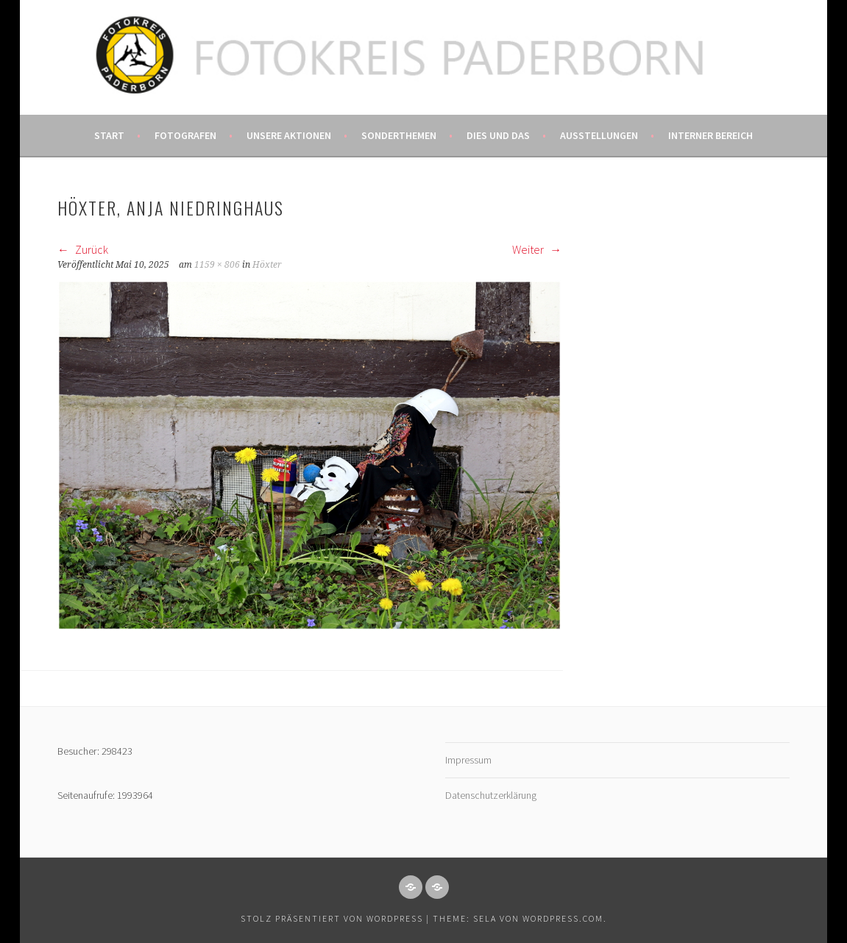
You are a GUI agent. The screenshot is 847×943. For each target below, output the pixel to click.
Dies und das (498, 135)
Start (109, 135)
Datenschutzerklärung (490, 795)
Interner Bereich (710, 135)
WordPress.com (562, 918)
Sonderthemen (398, 135)
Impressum (468, 759)
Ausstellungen (599, 135)
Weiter (536, 249)
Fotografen (185, 135)
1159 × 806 (217, 265)
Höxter (267, 265)
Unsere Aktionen (289, 135)
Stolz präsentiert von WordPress (332, 918)
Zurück (82, 249)
